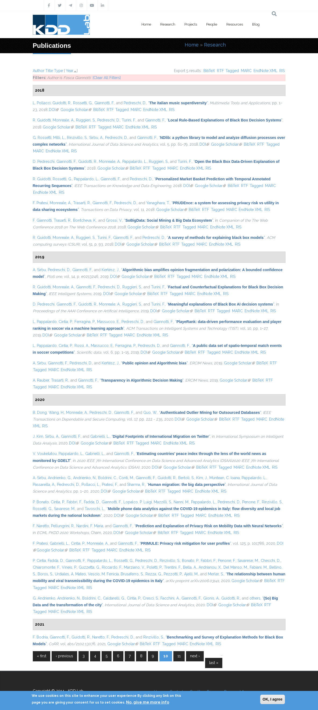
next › (195, 656)
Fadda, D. (92, 502)
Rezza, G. (153, 574)
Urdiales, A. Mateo (70, 574)
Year (69, 71)
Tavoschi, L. (95, 509)
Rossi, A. (81, 345)
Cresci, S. (151, 598)
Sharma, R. (136, 484)
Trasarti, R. (82, 203)
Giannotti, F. (104, 103)
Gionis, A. (211, 598)
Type (58, 71)
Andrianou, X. (210, 567)
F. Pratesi (40, 203)
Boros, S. (45, 574)
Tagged (232, 71)
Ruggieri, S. (85, 120)
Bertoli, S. (186, 478)
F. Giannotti (42, 220)
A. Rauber (41, 380)
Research (167, 24)
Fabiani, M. (258, 567)
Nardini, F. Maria (89, 526)
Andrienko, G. (59, 478)
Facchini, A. (170, 598)
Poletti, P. (154, 567)
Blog (256, 24)
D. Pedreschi (44, 161)
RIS (282, 71)
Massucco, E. (108, 322)
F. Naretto (41, 526)
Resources (234, 24)
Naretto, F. (100, 637)
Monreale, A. (63, 120)
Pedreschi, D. (135, 103)
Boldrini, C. (107, 478)
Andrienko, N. (84, 478)
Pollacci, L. (90, 484)
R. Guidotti (42, 120)
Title (49, 71)
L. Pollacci (42, 103)
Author (38, 71)
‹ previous (64, 656)
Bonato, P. (190, 560)
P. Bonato (41, 502)
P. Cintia (39, 560)
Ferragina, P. (84, 322)
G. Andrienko (44, 598)
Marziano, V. (134, 567)
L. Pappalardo (45, 322)
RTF (220, 71)
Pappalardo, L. (134, 161)
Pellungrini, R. (62, 526)
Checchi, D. (270, 560)
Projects (190, 24)
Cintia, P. (66, 322)
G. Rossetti (42, 137)
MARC (246, 71)
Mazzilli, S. (163, 502)
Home (146, 24)
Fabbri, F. (74, 502)
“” (178, 103)
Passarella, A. (44, 484)
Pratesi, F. (110, 484)
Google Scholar (75, 109)
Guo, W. (150, 412)
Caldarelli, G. (114, 598)
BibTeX (209, 71)
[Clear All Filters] (107, 78)
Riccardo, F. (112, 567)
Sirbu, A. (96, 137)
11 (179, 656)
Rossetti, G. (82, 103)
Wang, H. (56, 412)
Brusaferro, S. (132, 574)
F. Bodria (40, 637)
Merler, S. (216, 574)
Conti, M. (126, 478)
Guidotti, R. (61, 103)
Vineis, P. (69, 567)
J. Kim (38, 436)
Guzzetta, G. (89, 567)
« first (41, 656)
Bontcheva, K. (85, 220)
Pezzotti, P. (173, 574)
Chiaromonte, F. (46, 567)
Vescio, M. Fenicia (103, 574)
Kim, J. (202, 478)
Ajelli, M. (191, 574)
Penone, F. (251, 502)
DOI (54, 109)
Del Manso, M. (235, 567)
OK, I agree (273, 699)
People (211, 24)
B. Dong (40, 412)
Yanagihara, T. (158, 203)
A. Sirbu (39, 270)
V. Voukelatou (45, 453)
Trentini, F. (172, 567)
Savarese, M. (64, 509)
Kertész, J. (110, 270)
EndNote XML (265, 71)
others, (255, 598)
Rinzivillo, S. (77, 137)
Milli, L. (59, 137)
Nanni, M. (181, 502)
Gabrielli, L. (100, 436)
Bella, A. (190, 567)
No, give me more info (147, 702)
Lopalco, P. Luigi (137, 502)
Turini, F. (129, 120)
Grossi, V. (114, 220)
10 (165, 656)
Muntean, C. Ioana (224, 478)
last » (213, 663)
